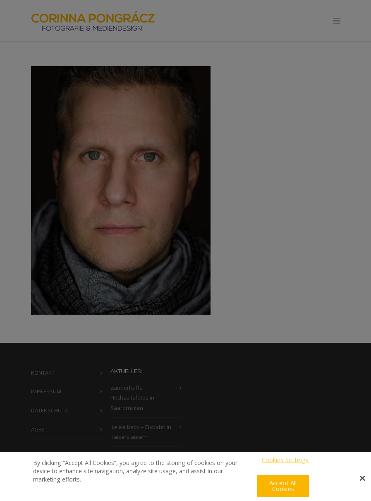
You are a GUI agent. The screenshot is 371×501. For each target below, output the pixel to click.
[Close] (362, 481)
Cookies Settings (285, 463)
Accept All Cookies (283, 488)
